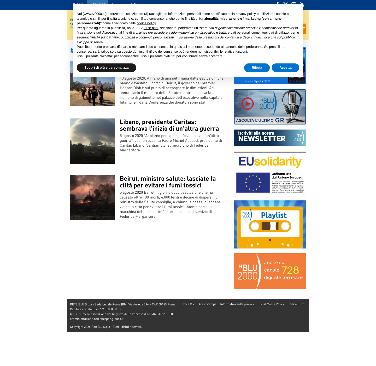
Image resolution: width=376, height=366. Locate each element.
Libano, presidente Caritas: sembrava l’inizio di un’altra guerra (169, 125)
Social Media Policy (271, 304)
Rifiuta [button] (257, 67)
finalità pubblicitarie (104, 37)
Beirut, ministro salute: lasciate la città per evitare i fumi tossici (168, 181)
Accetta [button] (285, 67)
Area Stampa (208, 304)
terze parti (151, 28)
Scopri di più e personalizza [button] (106, 67)
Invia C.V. (189, 304)
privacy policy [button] (246, 14)
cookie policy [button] (146, 23)
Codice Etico (296, 304)
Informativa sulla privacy (237, 304)
